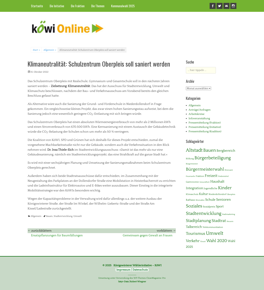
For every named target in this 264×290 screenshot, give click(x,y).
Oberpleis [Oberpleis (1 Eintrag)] (231, 194)
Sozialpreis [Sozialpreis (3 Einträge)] (209, 206)
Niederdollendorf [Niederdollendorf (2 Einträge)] (217, 194)
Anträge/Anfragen (200, 109)
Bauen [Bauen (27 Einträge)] (209, 150)
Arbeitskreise (196, 114)
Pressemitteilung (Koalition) (205, 131)
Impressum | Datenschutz (132, 269)
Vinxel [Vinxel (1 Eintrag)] (203, 242)
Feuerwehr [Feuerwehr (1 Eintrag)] (190, 176)
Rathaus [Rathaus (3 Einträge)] (190, 199)
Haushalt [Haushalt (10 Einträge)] (217, 182)
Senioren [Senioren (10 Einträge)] (223, 200)
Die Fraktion (78, 6)
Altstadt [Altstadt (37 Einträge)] (194, 150)
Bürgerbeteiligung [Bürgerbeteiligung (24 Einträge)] (212, 157)
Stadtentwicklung (63, 216)
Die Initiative (57, 6)
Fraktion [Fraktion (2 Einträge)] (200, 176)
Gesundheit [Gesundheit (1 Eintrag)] (205, 182)
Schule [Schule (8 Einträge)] (210, 199)
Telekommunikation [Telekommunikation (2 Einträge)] (213, 227)
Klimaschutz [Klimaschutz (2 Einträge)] (192, 194)
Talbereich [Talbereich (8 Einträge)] (194, 227)
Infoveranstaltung (199, 118)
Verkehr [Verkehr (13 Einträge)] (193, 241)
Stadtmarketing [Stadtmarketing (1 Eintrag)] (228, 214)
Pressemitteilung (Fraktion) (205, 122)
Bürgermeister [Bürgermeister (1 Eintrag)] (192, 164)
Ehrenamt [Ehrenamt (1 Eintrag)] (229, 170)
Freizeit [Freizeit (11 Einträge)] (211, 176)
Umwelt (77, 216)
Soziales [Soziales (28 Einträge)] (194, 206)
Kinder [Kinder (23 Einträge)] (225, 187)
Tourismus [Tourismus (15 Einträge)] (195, 233)
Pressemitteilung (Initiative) (205, 127)
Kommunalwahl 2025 (123, 6)
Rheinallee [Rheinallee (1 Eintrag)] (200, 200)
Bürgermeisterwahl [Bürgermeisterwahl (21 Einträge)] (205, 169)
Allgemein (49, 50)
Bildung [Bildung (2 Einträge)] (190, 158)
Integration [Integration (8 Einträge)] (194, 188)
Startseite (37, 6)
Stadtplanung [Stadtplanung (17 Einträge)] (198, 220)
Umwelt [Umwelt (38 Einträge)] (214, 233)
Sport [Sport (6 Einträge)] (220, 206)
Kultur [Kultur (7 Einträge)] (203, 194)
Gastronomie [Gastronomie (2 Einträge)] (192, 182)
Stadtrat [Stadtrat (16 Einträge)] (219, 221)
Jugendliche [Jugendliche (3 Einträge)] (210, 188)
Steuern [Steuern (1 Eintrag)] (230, 221)
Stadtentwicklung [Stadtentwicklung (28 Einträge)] (203, 213)
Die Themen (97, 6)
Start (36, 50)
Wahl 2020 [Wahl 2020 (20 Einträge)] (216, 240)
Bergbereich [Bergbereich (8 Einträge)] (226, 151)
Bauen (49, 216)
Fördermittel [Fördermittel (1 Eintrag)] (223, 176)
